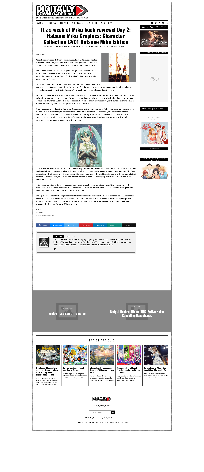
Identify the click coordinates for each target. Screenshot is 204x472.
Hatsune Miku (80, 47)
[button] (113, 412)
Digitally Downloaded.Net (112, 418)
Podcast (53, 22)
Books (73, 47)
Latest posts (70, 236)
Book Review (66, 47)
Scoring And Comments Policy (119, 422)
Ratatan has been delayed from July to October (73, 369)
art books (59, 47)
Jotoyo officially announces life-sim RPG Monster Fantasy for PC (102, 370)
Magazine (64, 22)
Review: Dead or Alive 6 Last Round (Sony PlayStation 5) (155, 369)
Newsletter (92, 22)
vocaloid (117, 47)
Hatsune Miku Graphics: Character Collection (99, 47)
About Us (105, 22)
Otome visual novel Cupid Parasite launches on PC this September (128, 370)
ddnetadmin (48, 47)
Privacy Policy (104, 422)
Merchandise (77, 22)
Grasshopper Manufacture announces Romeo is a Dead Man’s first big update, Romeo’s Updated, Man (47, 371)
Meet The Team (93, 422)
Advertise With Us (81, 422)
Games (40, 22)
